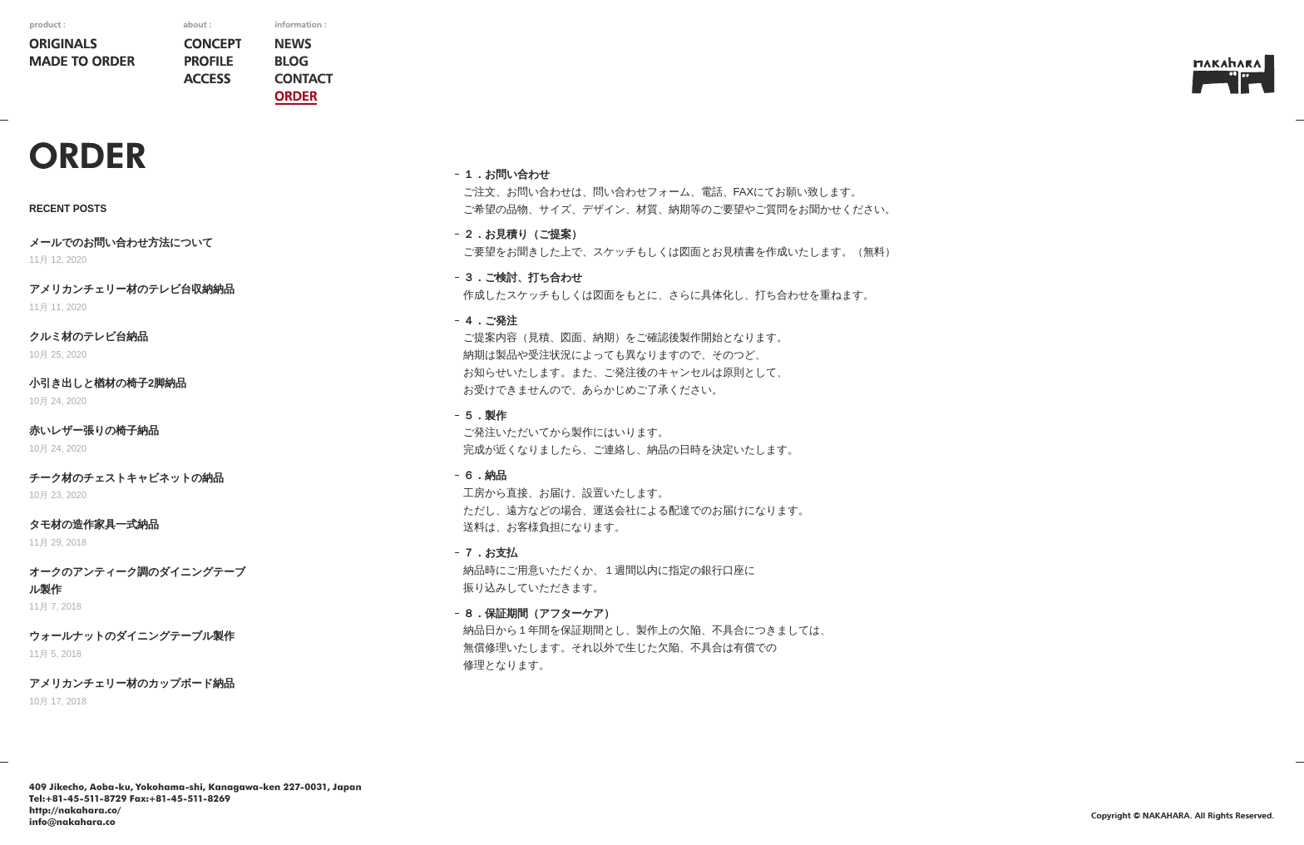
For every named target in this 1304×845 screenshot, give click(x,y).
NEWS (304, 44)
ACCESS (212, 79)
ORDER (304, 97)
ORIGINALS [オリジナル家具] (83, 44)
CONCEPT (212, 44)
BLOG (304, 62)
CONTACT (304, 79)
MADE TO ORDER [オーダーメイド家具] (83, 62)
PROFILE (212, 62)
